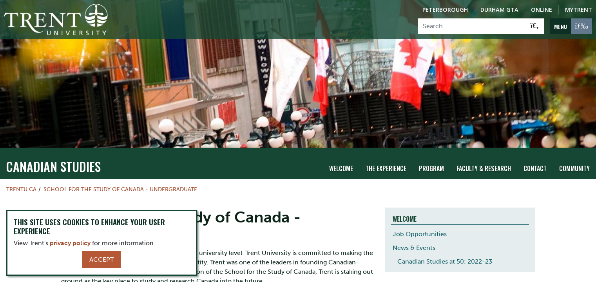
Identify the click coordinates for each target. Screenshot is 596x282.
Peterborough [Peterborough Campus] (445, 9)
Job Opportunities (420, 225)
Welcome (341, 159)
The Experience (386, 159)
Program (431, 159)
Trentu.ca (21, 180)
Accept (101, 259)
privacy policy (70, 243)
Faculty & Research (484, 159)
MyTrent (578, 9)
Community (574, 159)
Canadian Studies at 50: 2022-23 (444, 253)
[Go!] (534, 26)
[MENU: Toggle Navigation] (571, 26)
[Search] (471, 26)
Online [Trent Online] (541, 9)
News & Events (414, 239)
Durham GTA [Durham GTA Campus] (499, 9)
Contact (535, 159)
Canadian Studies (53, 157)
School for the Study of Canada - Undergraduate (120, 180)
